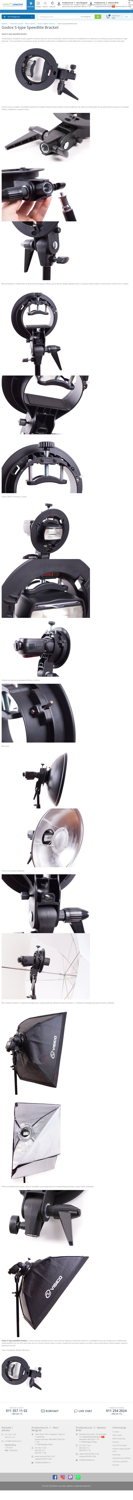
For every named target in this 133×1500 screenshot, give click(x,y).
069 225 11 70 (84, 1450)
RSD (126, 17)
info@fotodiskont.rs (13, 1441)
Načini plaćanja (118, 1438)
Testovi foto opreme (16, 24)
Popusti (115, 1442)
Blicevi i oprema (30, 24)
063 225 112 (10, 1437)
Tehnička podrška (119, 1461)
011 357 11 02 (10, 1434)
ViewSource (86, 1486)
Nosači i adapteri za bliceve (46, 24)
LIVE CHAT (83, 1411)
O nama (115, 1431)
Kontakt (50, 1411)
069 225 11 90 (40, 1453)
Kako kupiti (117, 1435)
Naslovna (5, 24)
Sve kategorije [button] (12, 16)
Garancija (116, 1454)
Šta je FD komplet (119, 1445)
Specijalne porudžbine (121, 1458)
